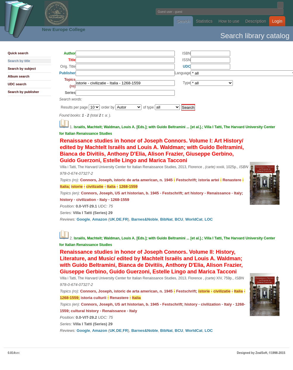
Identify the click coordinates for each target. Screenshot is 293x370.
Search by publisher (23, 92)
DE (118, 219)
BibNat (166, 219)
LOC (209, 219)
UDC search (17, 84)
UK (112, 219)
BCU (179, 219)
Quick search (18, 53)
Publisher (67, 73)
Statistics (204, 21)
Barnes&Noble (144, 219)
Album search (18, 76)
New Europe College (63, 29)
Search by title (19, 61)
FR (125, 219)
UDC (187, 66)
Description (255, 21)
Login (277, 21)
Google (83, 219)
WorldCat (193, 219)
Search (183, 21)
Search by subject (22, 68)
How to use (229, 21)
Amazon (99, 219)
